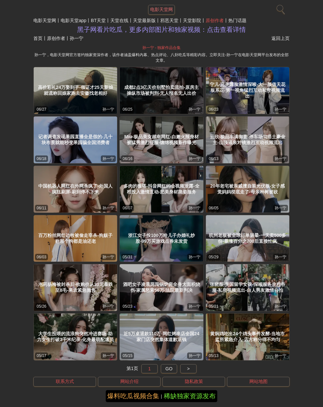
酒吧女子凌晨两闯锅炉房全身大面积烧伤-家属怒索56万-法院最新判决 (161, 287)
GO (169, 368)
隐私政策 (194, 381)
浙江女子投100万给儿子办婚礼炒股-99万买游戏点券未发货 (161, 238)
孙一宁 (108, 109)
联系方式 (65, 381)
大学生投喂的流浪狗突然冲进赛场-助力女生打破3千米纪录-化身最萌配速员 (75, 336)
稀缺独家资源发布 (190, 396)
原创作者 (215, 20)
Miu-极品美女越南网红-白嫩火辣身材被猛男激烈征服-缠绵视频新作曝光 (161, 139)
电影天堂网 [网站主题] (161, 9)
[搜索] (280, 8)
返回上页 (280, 38)
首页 (37, 38)
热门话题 (237, 20)
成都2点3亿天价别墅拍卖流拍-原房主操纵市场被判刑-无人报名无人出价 (161, 90)
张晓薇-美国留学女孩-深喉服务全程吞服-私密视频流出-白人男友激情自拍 (247, 287)
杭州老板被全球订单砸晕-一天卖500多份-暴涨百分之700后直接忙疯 (247, 238)
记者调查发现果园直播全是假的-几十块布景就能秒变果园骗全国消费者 (75, 139)
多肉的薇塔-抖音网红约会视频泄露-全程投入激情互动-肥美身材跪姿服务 (161, 188)
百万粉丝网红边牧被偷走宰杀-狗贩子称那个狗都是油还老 (75, 238)
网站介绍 (129, 381)
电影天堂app (73, 20)
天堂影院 (192, 20)
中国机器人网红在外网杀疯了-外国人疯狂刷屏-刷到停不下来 (75, 188)
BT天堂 (98, 20)
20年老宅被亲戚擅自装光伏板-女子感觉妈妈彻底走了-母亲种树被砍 (247, 188)
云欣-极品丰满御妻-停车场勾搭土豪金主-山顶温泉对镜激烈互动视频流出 (247, 139)
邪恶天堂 (169, 20)
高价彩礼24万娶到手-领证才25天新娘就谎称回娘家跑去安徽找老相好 (75, 90)
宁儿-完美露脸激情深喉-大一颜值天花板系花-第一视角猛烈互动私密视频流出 (247, 90)
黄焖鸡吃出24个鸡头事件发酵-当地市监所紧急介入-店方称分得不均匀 (247, 336)
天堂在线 (119, 20)
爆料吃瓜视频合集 (133, 396)
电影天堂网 (44, 20)
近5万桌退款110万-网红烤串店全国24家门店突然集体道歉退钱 (161, 336)
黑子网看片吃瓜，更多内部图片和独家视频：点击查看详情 (161, 29)
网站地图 (258, 381)
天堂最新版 (144, 20)
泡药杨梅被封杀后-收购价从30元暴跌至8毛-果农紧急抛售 (75, 287)
